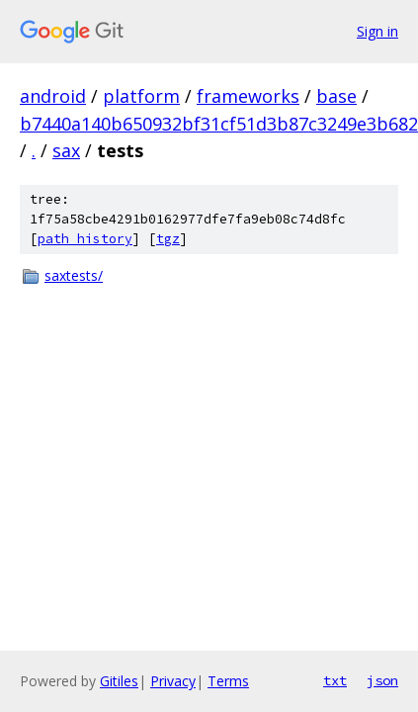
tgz (168, 238)
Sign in (377, 31)
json (382, 680)
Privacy (173, 680)
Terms (228, 680)
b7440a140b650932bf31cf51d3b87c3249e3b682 (219, 123)
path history (85, 238)
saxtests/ (73, 275)
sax (66, 150)
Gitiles (119, 680)
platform (141, 96)
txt (335, 680)
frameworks (248, 96)
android (53, 96)
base (336, 96)
